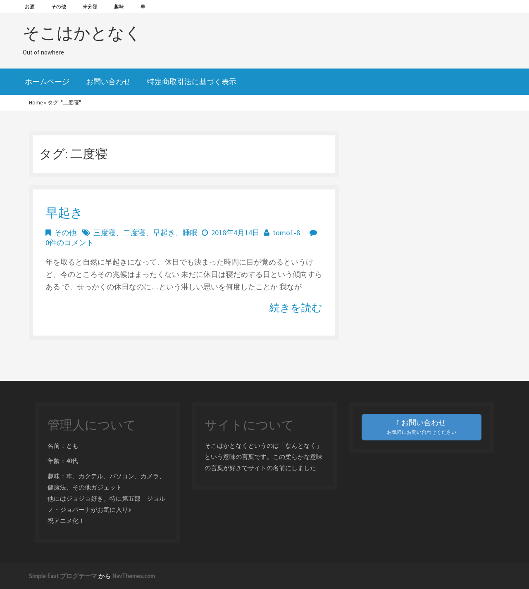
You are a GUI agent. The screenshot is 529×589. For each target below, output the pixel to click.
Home (36, 102)
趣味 (119, 6)
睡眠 (190, 232)
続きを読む (295, 307)
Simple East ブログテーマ (63, 576)
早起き (64, 212)
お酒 (30, 6)
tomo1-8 (286, 232)
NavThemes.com (133, 576)
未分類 (90, 6)
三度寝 (104, 232)
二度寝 (134, 232)
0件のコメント (69, 242)
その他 (58, 6)
